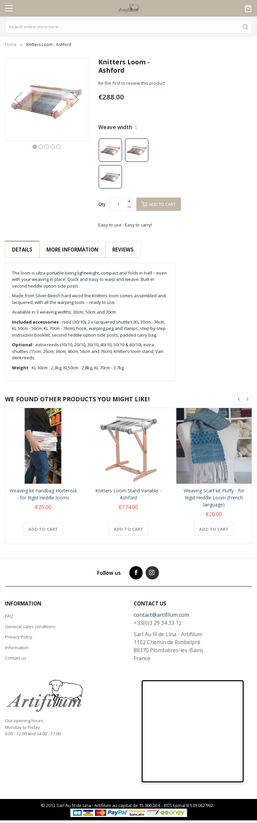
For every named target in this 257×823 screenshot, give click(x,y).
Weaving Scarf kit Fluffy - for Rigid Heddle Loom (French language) (214, 492)
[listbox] (136, 163)
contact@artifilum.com (161, 609)
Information (17, 642)
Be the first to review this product (131, 83)
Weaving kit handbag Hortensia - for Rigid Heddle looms (43, 488)
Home (11, 44)
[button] (18, 99)
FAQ (9, 610)
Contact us (15, 653)
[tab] (22, 250)
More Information (72, 249)
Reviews (122, 249)
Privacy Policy (18, 632)
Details (22, 249)
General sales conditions (30, 621)
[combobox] (128, 26)
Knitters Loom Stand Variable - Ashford (128, 488)
